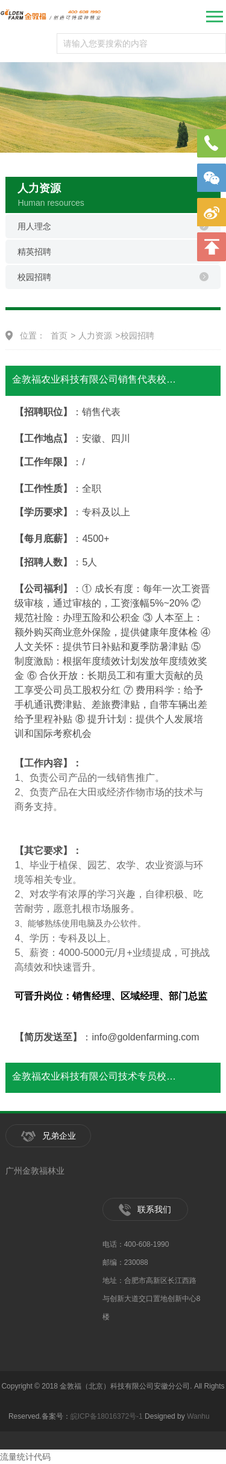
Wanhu (198, 1416)
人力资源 (95, 335)
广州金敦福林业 (34, 1171)
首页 (59, 335)
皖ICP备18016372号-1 (107, 1416)
